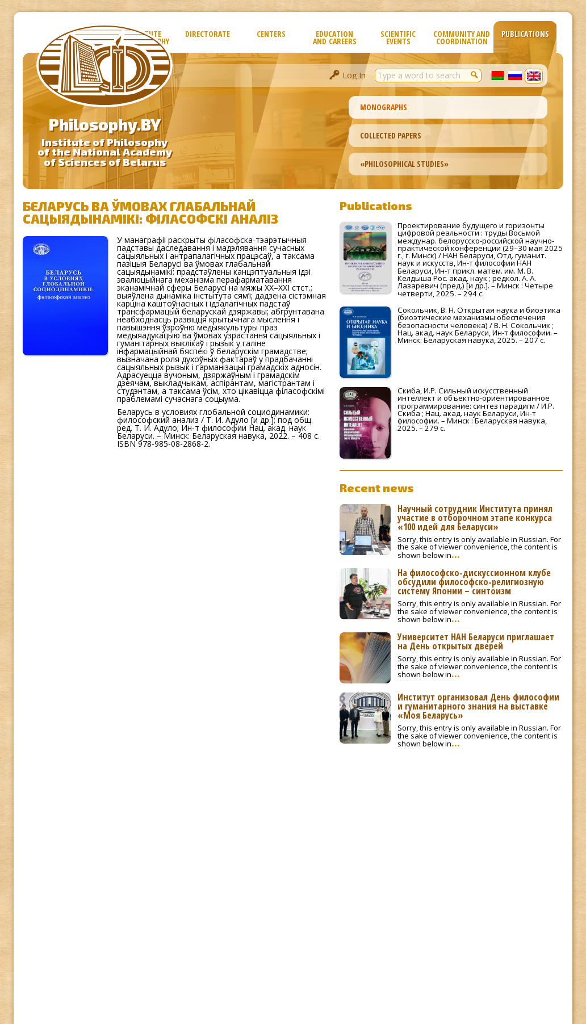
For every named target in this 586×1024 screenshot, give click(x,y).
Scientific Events (398, 37)
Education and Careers (335, 37)
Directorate (207, 33)
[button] (474, 74)
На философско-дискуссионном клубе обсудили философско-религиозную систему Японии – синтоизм (474, 581)
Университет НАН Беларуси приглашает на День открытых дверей (475, 641)
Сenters (271, 33)
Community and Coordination (461, 37)
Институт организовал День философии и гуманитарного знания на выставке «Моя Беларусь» (478, 706)
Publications (525, 33)
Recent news (377, 487)
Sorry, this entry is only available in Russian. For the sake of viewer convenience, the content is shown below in (479, 547)
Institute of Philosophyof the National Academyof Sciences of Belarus (104, 152)
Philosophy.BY (105, 124)
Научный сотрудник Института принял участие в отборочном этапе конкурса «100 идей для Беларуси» (474, 517)
